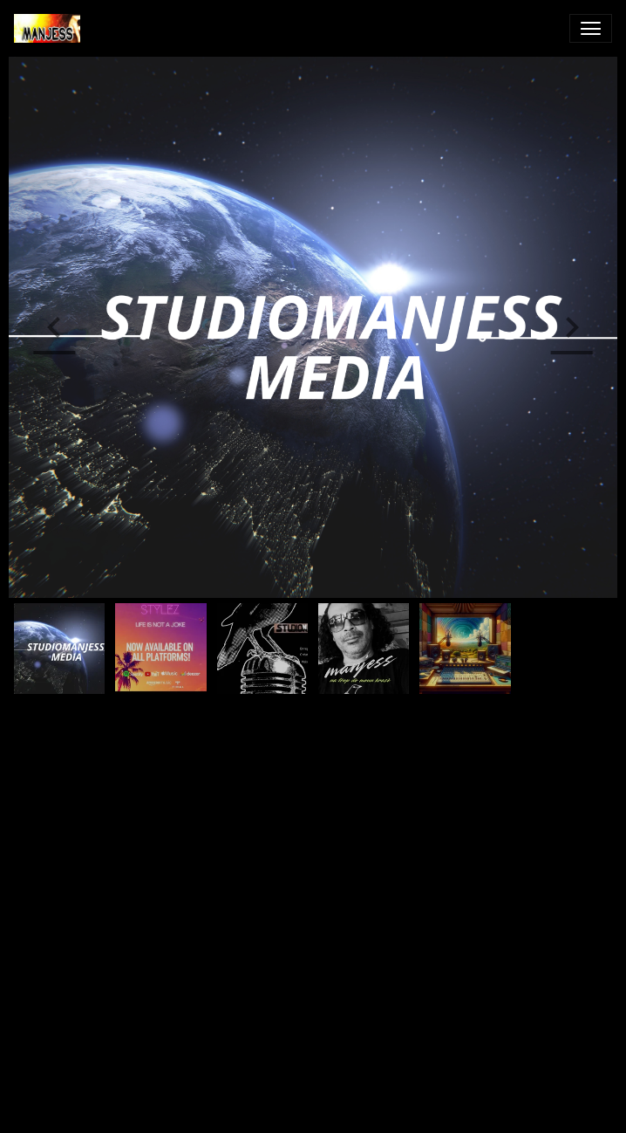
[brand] (50, 28)
